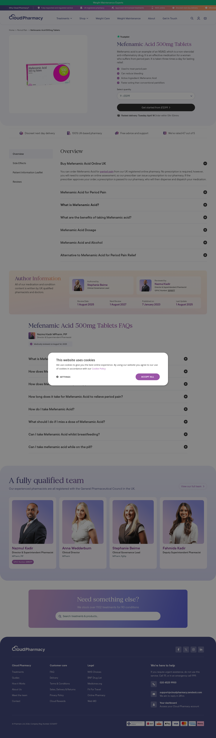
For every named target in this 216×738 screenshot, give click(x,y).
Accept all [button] (147, 376)
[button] (63, 376)
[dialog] (108, 369)
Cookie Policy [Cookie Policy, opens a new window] (99, 368)
